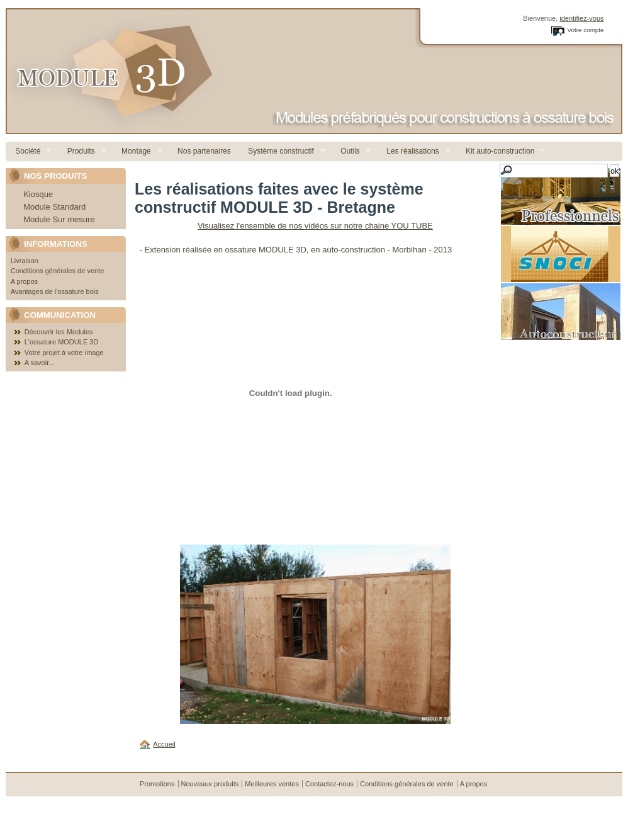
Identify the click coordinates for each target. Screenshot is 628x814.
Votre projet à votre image (64, 352)
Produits (81, 151)
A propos (24, 281)
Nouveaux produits (210, 784)
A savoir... (40, 362)
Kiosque (38, 194)
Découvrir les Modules (59, 332)
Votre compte (585, 29)
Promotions (157, 784)
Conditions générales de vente (57, 270)
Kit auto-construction (501, 151)
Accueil (164, 744)
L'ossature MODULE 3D (62, 342)
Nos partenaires (203, 151)
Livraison (24, 260)
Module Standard (54, 207)
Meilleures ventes (272, 784)
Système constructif (281, 151)
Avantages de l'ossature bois (55, 291)
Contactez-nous (329, 784)
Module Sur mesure (58, 219)
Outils (351, 151)
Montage (137, 151)
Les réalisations (414, 151)
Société (29, 151)
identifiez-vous (581, 18)
